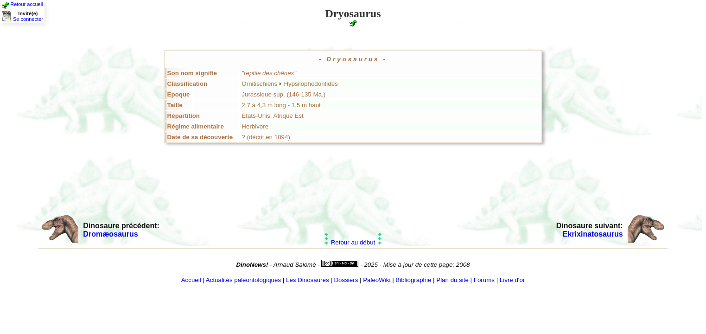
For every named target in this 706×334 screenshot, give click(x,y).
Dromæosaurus (110, 234)
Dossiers (346, 279)
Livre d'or (512, 279)
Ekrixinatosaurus (593, 234)
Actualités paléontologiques (243, 279)
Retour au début (353, 242)
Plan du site (452, 279)
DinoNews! (252, 264)
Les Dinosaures (307, 279)
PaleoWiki (376, 279)
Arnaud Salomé (294, 264)
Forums (484, 279)
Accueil (191, 279)
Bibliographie (413, 279)
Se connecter (28, 19)
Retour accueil (26, 4)
